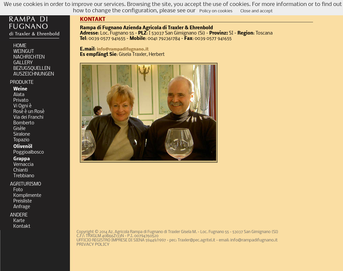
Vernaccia (23, 164)
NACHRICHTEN (29, 57)
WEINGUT (23, 51)
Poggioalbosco (28, 152)
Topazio (21, 140)
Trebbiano (23, 176)
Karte (19, 220)
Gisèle (19, 128)
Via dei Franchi (28, 117)
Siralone (21, 134)
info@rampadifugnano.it (123, 49)
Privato (20, 100)
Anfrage (21, 206)
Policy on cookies (215, 11)
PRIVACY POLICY (93, 244)
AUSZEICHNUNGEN (33, 74)
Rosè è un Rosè (29, 111)
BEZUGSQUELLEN (31, 68)
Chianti (20, 170)
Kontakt (21, 226)
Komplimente (27, 195)
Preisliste (22, 201)
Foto (18, 190)
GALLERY (23, 63)
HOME (19, 46)
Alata (18, 94)
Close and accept (256, 11)
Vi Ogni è (22, 106)
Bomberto (23, 123)
